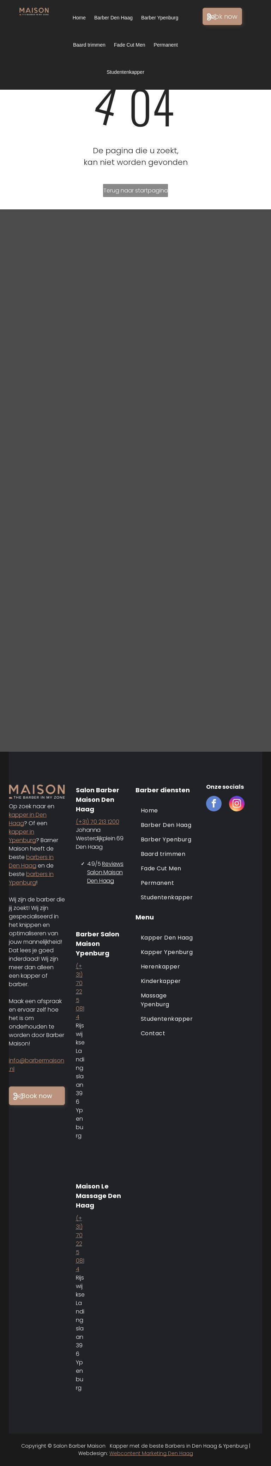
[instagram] (237, 804)
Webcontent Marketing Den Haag (151, 1453)
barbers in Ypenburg (31, 878)
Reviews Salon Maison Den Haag (105, 872)
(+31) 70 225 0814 (80, 991)
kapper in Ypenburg (22, 836)
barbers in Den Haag (31, 861)
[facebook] (214, 804)
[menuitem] (167, 810)
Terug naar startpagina (135, 190)
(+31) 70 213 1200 (97, 822)
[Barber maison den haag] (68, 277)
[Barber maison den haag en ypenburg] (203, 277)
